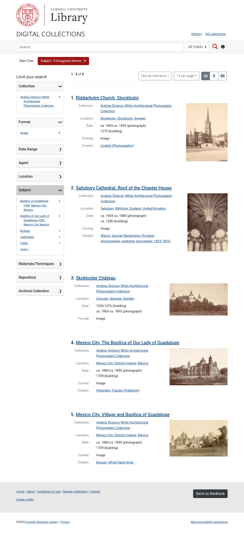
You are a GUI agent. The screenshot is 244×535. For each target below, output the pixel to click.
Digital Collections (50, 33)
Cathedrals (27, 237)
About (31, 491)
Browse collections (75, 491)
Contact (95, 491)
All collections (215, 34)
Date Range (28, 149)
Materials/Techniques (36, 264)
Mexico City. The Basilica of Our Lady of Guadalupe (127, 342)
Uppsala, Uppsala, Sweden (115, 299)
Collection (27, 86)
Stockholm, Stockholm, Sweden (123, 118)
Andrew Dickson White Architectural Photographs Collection (37, 101)
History (197, 34)
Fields (24, 243)
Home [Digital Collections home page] (20, 491)
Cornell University (27, 15)
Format (24, 122)
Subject (25, 190)
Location (26, 176)
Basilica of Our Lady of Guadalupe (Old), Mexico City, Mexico (34, 220)
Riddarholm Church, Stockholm (107, 98)
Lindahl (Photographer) (117, 146)
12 (185, 75)
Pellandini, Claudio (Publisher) (118, 391)
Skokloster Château (96, 278)
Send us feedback (210, 493)
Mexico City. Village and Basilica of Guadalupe (122, 414)
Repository (27, 277)
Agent (23, 163)
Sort (153, 76)
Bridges (25, 231)
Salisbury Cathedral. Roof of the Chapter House (124, 188)
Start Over (26, 61)
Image (24, 133)
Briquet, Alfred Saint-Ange (115, 462)
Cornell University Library (42, 522)
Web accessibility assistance (209, 522)
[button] (63, 61)
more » (24, 249)
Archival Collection (34, 291)
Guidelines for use (48, 491)
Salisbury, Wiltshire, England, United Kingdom (133, 209)
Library (68, 15)
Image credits (25, 499)
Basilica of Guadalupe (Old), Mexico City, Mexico (34, 205)
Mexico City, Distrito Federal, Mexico (122, 363)
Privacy (65, 522)
